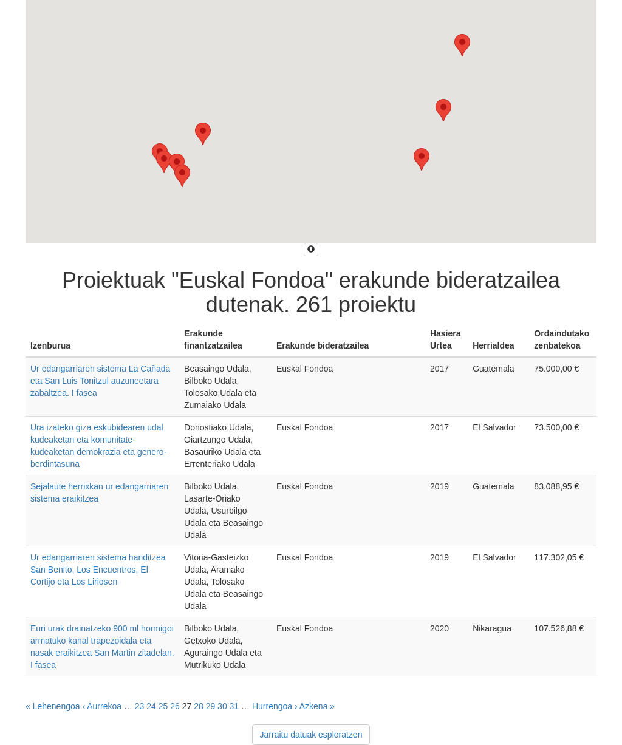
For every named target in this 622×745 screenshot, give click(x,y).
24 (151, 706)
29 (211, 706)
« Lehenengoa (53, 706)
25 (163, 706)
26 (175, 706)
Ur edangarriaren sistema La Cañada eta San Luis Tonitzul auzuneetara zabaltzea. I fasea (100, 381)
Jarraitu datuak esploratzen (311, 735)
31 (234, 706)
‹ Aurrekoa (101, 706)
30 (222, 706)
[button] (182, 176)
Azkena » (317, 706)
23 (140, 706)
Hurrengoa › (275, 706)
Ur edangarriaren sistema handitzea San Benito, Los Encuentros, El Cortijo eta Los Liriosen (98, 570)
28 (198, 706)
